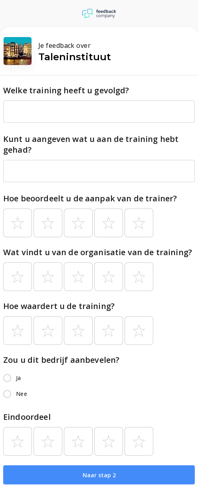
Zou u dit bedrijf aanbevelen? (61, 359)
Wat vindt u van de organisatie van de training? (97, 252)
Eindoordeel (27, 416)
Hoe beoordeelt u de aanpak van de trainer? (90, 198)
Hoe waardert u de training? (59, 306)
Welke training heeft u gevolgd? (66, 90)
